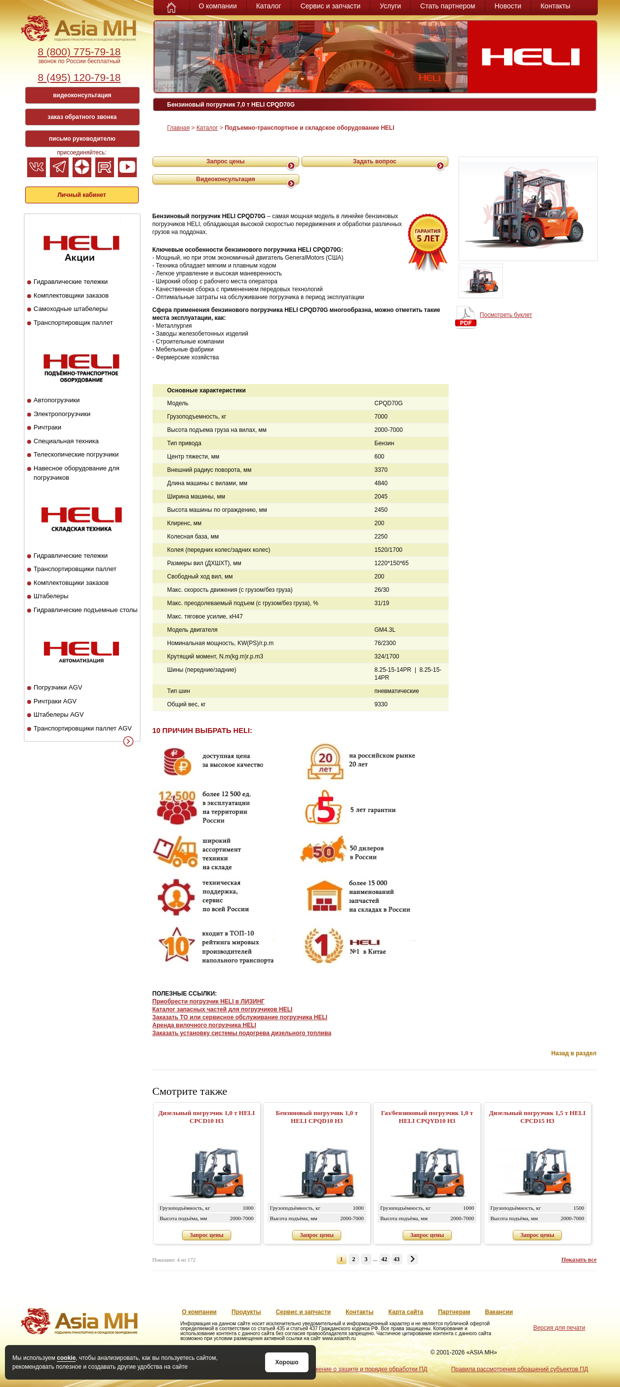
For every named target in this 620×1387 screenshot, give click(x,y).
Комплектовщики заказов (71, 295)
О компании (218, 6)
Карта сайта (406, 1312)
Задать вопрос (374, 161)
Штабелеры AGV (59, 714)
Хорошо (286, 1362)
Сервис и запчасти (331, 6)
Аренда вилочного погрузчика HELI (204, 1025)
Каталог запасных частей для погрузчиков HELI (223, 1009)
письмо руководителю (82, 138)
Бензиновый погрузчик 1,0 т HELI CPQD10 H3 (317, 1116)
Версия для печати (559, 1327)
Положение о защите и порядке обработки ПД (363, 1369)
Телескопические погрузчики (76, 454)
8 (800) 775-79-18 (79, 51)
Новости (508, 6)
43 (397, 1259)
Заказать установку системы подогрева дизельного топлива (242, 1033)
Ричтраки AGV (55, 701)
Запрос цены (225, 161)
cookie (66, 1357)
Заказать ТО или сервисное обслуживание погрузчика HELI (240, 1017)
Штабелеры (51, 596)
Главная (178, 127)
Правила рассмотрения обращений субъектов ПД (519, 1369)
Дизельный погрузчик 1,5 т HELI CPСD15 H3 (537, 1116)
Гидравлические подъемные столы (86, 610)
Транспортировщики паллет (75, 569)
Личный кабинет (81, 195)
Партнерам (454, 1312)
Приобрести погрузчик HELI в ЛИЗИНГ (209, 1001)
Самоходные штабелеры (71, 308)
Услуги (390, 6)
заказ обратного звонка (82, 117)
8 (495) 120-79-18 (79, 77)
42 (385, 1259)
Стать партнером (447, 6)
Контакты (555, 6)
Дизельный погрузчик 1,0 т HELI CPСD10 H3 (206, 1116)
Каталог (268, 6)
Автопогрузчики (56, 400)
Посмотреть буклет (506, 314)
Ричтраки (47, 427)
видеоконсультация (82, 95)
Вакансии (499, 1312)
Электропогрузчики (62, 414)
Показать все (578, 1259)
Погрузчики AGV (58, 687)
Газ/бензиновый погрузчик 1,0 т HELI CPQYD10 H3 (427, 1116)
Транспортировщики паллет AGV (83, 728)
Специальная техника (66, 441)
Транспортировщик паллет (73, 322)
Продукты (246, 1312)
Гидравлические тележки (71, 281)
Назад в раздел (574, 1053)
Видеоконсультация (225, 179)
